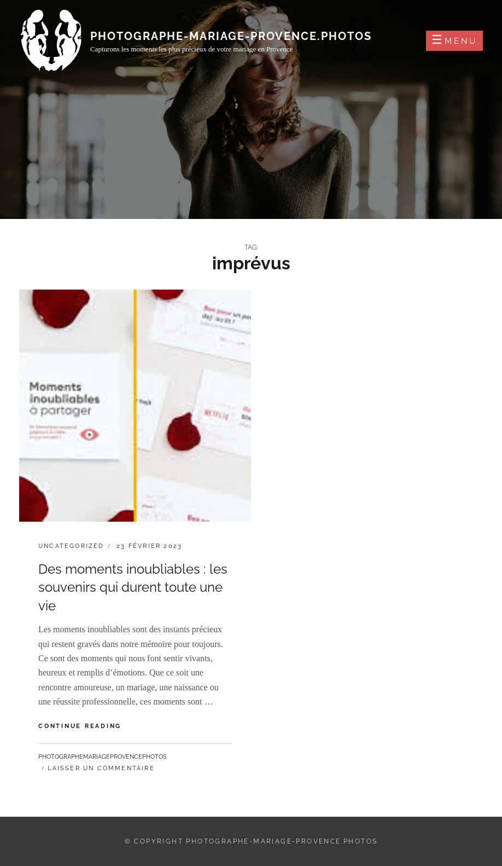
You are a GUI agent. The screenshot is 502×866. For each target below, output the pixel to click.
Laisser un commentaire (101, 768)
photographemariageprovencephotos (102, 756)
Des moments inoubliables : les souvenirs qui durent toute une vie (132, 587)
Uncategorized (71, 546)
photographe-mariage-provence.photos (231, 36)
